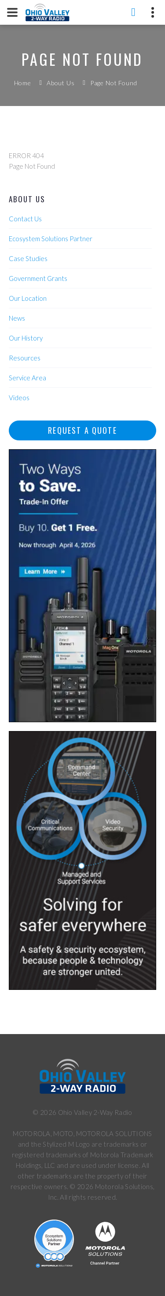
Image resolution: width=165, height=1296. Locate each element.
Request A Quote (82, 430)
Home (22, 83)
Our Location (28, 298)
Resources (24, 358)
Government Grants (38, 278)
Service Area (27, 378)
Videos (19, 398)
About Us (61, 83)
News (17, 318)
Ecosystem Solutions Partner (50, 239)
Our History (26, 338)
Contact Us (25, 219)
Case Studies (28, 258)
